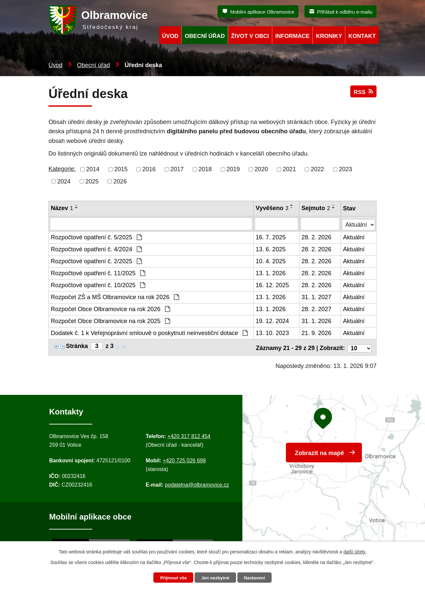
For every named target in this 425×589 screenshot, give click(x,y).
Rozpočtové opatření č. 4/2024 (96, 249)
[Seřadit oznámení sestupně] (76, 207)
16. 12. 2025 (272, 285)
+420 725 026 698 (184, 458)
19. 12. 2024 (272, 320)
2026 (120, 181)
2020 (261, 169)
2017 (177, 169)
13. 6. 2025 (271, 249)
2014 (93, 169)
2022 (317, 169)
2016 (149, 169)
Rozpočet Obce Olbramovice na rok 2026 (110, 308)
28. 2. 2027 (317, 308)
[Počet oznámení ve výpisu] (360, 346)
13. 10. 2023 (272, 332)
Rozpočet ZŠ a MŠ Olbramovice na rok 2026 (115, 297)
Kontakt (362, 36)
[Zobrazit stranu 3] (97, 346)
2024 (64, 181)
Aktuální (354, 237)
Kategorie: (62, 169)
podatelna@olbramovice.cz (197, 483)
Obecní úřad (93, 65)
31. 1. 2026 (317, 320)
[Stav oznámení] (358, 222)
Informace (292, 36)
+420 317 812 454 (188, 434)
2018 (205, 169)
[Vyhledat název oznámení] (151, 223)
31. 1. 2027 (317, 297)
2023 (345, 169)
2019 (233, 169)
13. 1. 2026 (271, 273)
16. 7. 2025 (271, 237)
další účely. (354, 551)
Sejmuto (316, 208)
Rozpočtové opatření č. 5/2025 (96, 237)
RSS (363, 93)
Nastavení (256, 577)
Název (62, 208)
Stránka (77, 345)
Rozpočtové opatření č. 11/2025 (98, 273)
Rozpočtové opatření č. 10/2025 (98, 285)
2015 (121, 169)
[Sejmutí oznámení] (320, 223)
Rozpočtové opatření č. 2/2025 (96, 261)
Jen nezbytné (215, 577)
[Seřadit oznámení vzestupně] (76, 205)
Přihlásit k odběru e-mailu (345, 12)
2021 (289, 169)
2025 (92, 181)
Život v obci (250, 36)
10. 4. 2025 (271, 261)
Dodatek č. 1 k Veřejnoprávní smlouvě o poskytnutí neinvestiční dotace (149, 332)
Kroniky (329, 36)
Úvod (55, 65)
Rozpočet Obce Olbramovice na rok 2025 (110, 320)
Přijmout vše (172, 577)
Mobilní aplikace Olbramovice (262, 12)
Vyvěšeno (272, 208)
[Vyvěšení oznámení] (276, 223)
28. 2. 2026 (317, 237)
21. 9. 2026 (317, 332)
